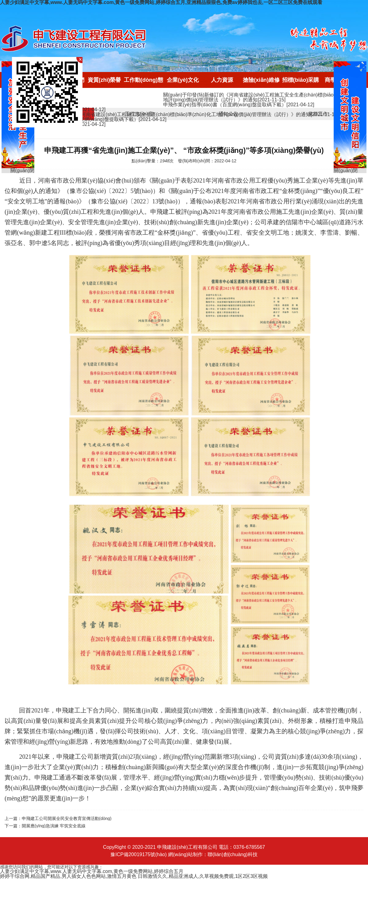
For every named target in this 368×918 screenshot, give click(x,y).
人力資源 (222, 80)
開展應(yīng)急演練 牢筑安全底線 (54, 825)
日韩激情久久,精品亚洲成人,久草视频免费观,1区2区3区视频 (203, 876)
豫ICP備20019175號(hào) (138, 854)
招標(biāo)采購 (300, 80)
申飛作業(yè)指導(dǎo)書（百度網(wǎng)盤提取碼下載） (238, 104)
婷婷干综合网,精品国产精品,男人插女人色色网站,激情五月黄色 (68, 876)
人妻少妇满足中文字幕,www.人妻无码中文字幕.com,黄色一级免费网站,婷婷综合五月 (91, 871)
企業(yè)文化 (183, 80)
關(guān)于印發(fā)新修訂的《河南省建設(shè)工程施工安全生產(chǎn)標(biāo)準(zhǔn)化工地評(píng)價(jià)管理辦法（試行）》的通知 (263, 97)
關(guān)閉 (346, 170)
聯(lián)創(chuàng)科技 (233, 854)
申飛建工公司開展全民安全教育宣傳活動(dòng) (66, 818)
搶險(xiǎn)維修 (261, 80)
